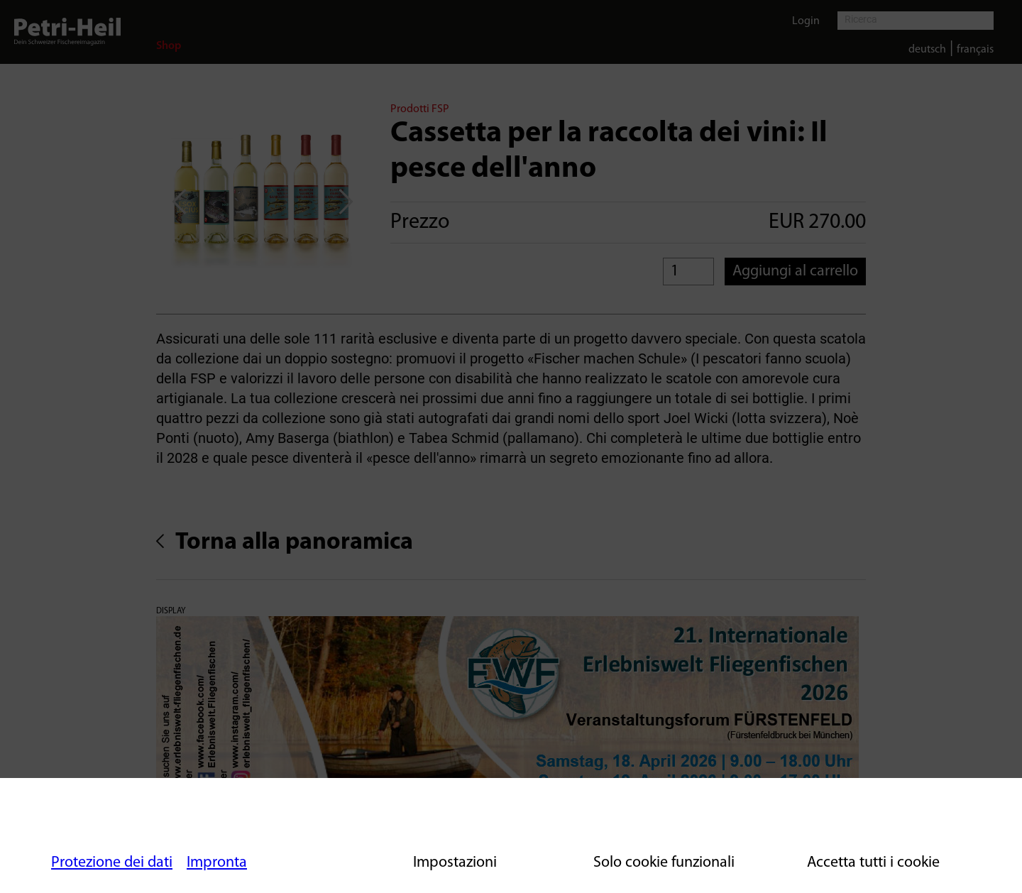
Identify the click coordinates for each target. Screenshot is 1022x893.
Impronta (217, 863)
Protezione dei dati (111, 863)
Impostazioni (455, 863)
